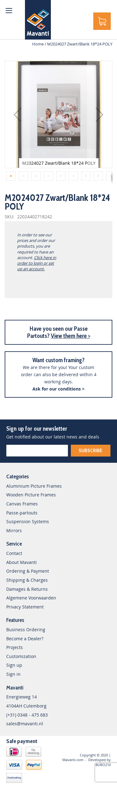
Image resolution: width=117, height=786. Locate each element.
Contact (14, 553)
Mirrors (14, 530)
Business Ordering (25, 629)
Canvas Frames (22, 504)
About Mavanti (21, 562)
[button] (17, 114)
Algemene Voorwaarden (31, 598)
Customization (21, 656)
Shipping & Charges (27, 580)
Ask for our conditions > (58, 389)
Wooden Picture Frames (31, 495)
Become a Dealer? (24, 639)
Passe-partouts (21, 513)
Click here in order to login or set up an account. (36, 263)
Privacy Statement (25, 607)
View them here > (70, 335)
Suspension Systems (27, 521)
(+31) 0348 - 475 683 (27, 715)
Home (38, 44)
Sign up (14, 665)
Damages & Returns (27, 589)
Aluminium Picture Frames (34, 486)
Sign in (13, 674)
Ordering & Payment (27, 571)
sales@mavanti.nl (24, 724)
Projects (14, 647)
